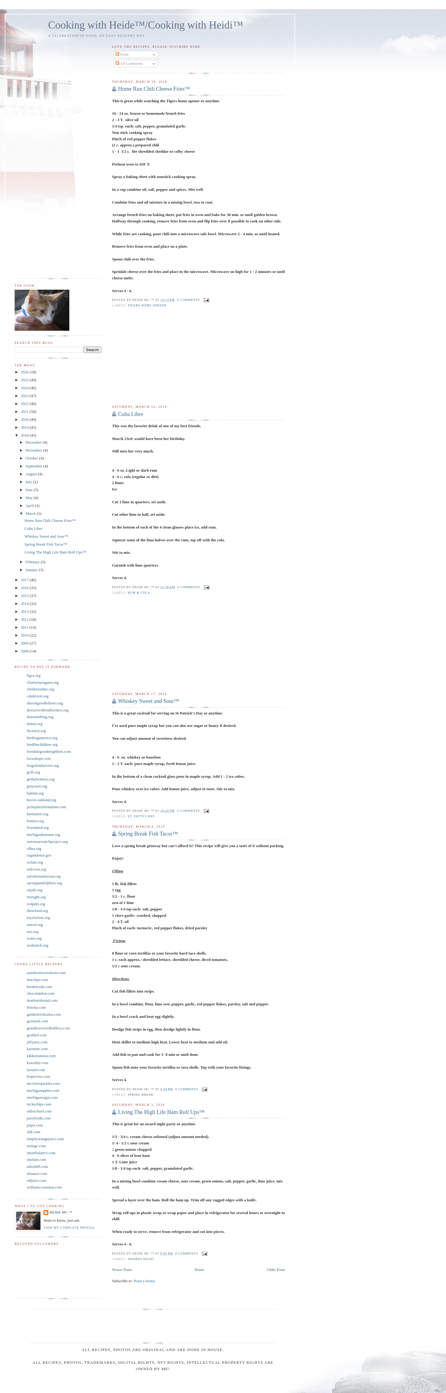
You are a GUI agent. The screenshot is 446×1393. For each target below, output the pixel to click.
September (34, 466)
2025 (25, 380)
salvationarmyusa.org (44, 876)
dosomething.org (40, 716)
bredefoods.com (39, 986)
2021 (25, 411)
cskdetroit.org (38, 696)
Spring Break (141, 1094)
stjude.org (34, 890)
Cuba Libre (130, 414)
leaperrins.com (38, 1076)
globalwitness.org (41, 779)
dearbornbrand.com (42, 1000)
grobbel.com (37, 1035)
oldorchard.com (39, 1111)
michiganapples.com (43, 1090)
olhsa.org (34, 848)
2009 (25, 643)
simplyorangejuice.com (45, 1138)
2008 (25, 651)
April (30, 505)
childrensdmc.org (40, 689)
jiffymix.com (37, 1042)
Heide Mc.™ (61, 1212)
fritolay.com (36, 1007)
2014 (25, 603)
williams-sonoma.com (44, 1187)
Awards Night (141, 1259)
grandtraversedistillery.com (48, 1028)
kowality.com (37, 1062)
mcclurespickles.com (43, 1083)
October (32, 458)
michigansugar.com (42, 1097)
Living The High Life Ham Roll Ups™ (161, 1112)
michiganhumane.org (43, 834)
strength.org (36, 897)
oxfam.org (35, 862)
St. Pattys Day (141, 816)
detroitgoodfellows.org (45, 703)
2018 (25, 435)
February (33, 562)
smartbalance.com (41, 1152)
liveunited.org (38, 827)
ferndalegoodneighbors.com (49, 751)
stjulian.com (36, 1159)
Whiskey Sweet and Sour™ (148, 701)
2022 (25, 403)
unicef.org (35, 924)
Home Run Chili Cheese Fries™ (154, 89)
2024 (25, 388)
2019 (25, 427)
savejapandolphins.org (44, 883)
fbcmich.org (36, 730)
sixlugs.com (36, 1145)
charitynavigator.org (43, 682)
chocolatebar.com (40, 993)
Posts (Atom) (144, 1281)
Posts (122, 54)
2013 (25, 611)
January (32, 569)
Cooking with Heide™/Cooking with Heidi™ (145, 25)
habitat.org (35, 793)
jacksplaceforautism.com (46, 807)
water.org (34, 938)
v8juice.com (36, 1180)
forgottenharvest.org (43, 765)
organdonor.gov (39, 855)
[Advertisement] (198, 356)
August (32, 474)
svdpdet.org (36, 904)
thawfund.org (37, 910)
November (34, 450)
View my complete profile (69, 1227)
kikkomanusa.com (41, 1055)
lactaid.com (36, 1069)
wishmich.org (37, 945)
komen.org (35, 821)
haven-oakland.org (41, 800)
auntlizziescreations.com (46, 972)
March (31, 513)
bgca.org (33, 675)
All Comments (129, 63)
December (34, 442)
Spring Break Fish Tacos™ (148, 834)
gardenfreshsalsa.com (44, 1014)
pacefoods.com (38, 1118)
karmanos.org (37, 814)
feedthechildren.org (42, 744)
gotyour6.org (37, 786)
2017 (25, 580)
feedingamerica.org (42, 737)
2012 (25, 619)
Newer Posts (122, 1269)
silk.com (33, 1131)
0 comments (188, 300)
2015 (25, 595)
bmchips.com (37, 979)
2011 (25, 627)
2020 (25, 419)
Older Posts (276, 1269)
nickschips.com (39, 1104)
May (30, 497)
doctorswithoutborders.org (47, 710)
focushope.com (39, 758)
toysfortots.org (38, 917)
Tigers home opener (147, 305)
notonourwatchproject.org (47, 841)
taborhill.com (37, 1166)
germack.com (37, 1021)
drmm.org (34, 723)
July (29, 482)
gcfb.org (33, 772)
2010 (25, 635)
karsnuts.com (37, 1048)
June (30, 489)
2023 (25, 395)
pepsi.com (35, 1125)
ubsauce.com (37, 1173)
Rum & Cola (139, 592)
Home (199, 1269)
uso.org (32, 931)
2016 (25, 587)
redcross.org (36, 869)
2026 (25, 372)
